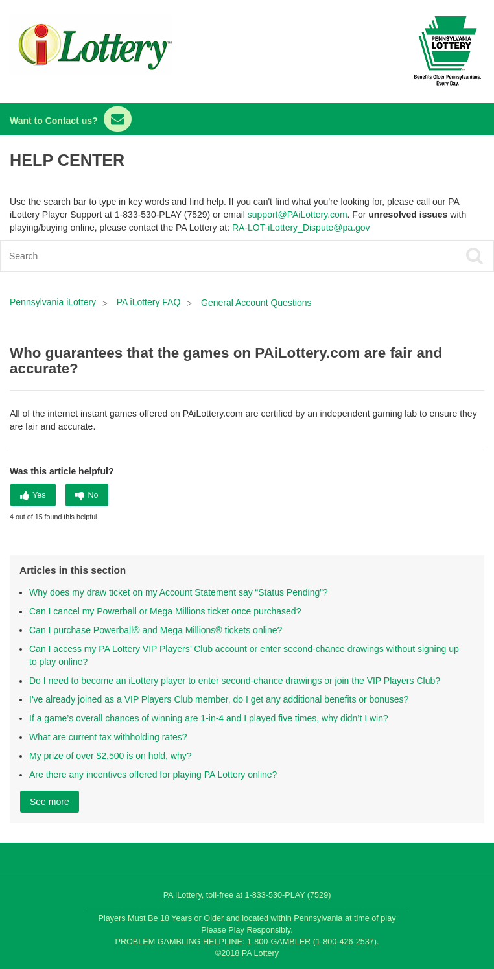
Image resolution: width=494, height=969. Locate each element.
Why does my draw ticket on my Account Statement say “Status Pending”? (178, 592)
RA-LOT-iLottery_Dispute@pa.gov (301, 227)
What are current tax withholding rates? (108, 737)
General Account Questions (256, 303)
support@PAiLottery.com (297, 214)
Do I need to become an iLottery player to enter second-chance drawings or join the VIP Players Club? (234, 680)
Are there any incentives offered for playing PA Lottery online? (153, 774)
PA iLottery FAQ (149, 302)
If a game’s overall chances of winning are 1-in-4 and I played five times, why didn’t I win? (208, 718)
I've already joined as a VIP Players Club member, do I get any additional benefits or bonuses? (218, 699)
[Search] (198, 256)
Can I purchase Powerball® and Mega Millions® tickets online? (155, 630)
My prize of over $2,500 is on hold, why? (110, 756)
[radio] (33, 495)
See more (49, 802)
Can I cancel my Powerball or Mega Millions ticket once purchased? (165, 611)
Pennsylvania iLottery (54, 302)
